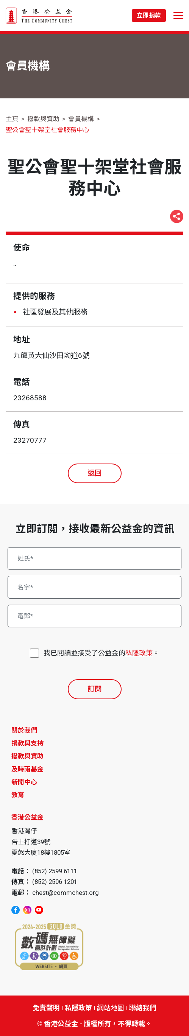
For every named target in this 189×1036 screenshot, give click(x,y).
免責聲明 (46, 1008)
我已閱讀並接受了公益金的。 (101, 653)
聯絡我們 (142, 1008)
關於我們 (24, 730)
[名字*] (95, 587)
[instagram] (27, 910)
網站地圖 (110, 1008)
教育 (17, 795)
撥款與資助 (43, 119)
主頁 (12, 119)
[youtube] (39, 910)
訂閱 (94, 688)
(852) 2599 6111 (54, 871)
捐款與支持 (27, 743)
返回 (94, 473)
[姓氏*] (95, 558)
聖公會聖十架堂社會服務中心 (47, 130)
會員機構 (81, 119)
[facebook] (15, 910)
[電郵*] (95, 616)
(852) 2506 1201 (54, 881)
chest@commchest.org (65, 892)
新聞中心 (24, 782)
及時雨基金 (27, 769)
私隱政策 (139, 653)
